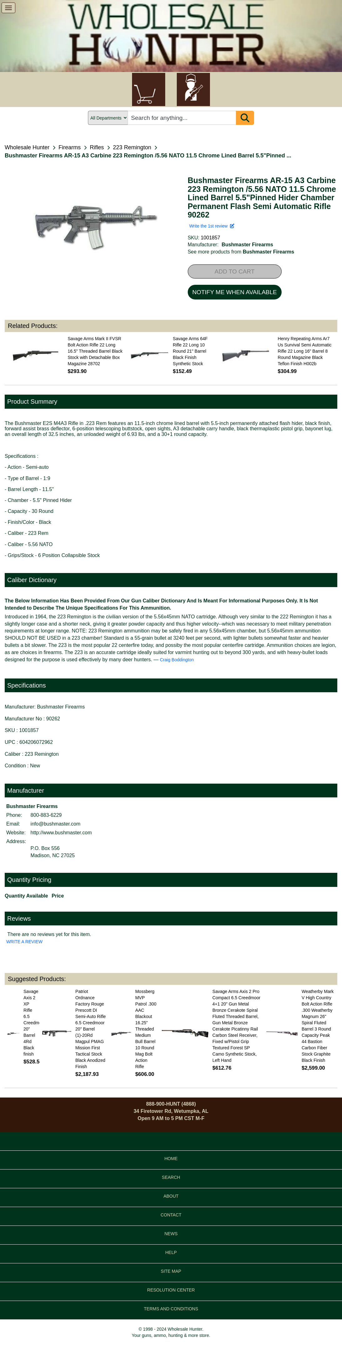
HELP (171, 1252)
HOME (171, 1158)
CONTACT (171, 1214)
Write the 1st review (211, 225)
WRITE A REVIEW (24, 941)
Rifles (97, 147)
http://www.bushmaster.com (61, 832)
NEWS (171, 1233)
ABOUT (170, 1196)
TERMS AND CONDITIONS (171, 1308)
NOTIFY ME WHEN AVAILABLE (234, 292)
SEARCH (171, 1177)
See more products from (241, 251)
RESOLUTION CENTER (171, 1289)
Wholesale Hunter (27, 147)
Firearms (70, 147)
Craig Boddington (177, 659)
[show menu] (8, 8)
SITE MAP (171, 1271)
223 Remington (132, 147)
